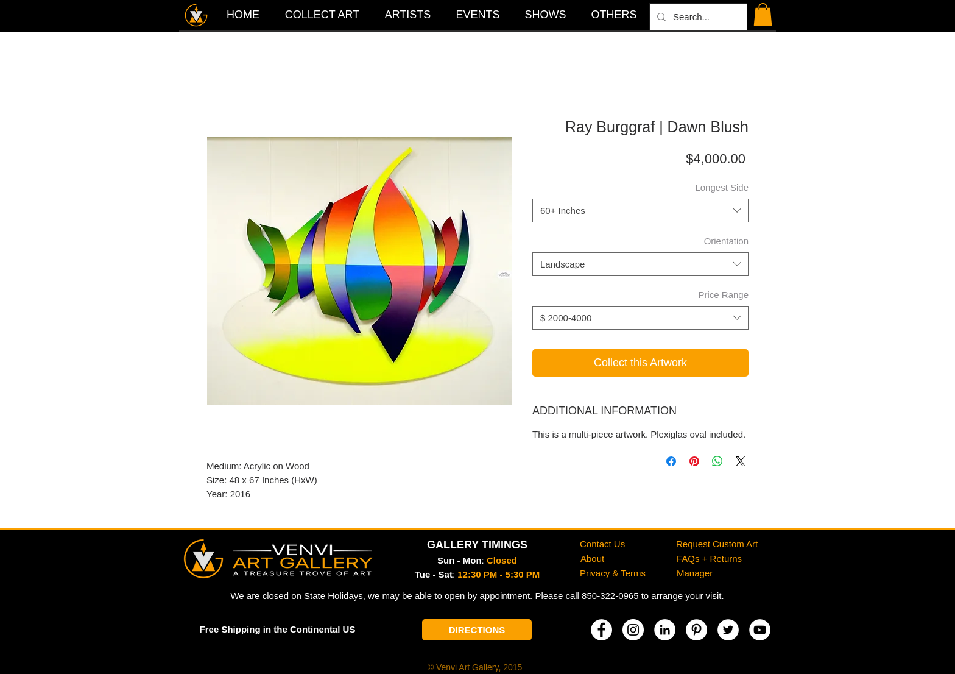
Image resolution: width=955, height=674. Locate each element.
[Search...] (697, 17)
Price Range (723, 294)
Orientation (726, 241)
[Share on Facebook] (671, 461)
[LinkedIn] (664, 629)
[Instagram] (633, 629)
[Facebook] (601, 629)
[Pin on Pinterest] (694, 461)
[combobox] (640, 210)
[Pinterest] (696, 629)
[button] (614, 15)
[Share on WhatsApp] (717, 461)
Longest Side (722, 187)
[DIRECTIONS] (477, 629)
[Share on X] (740, 461)
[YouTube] (759, 629)
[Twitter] (728, 629)
